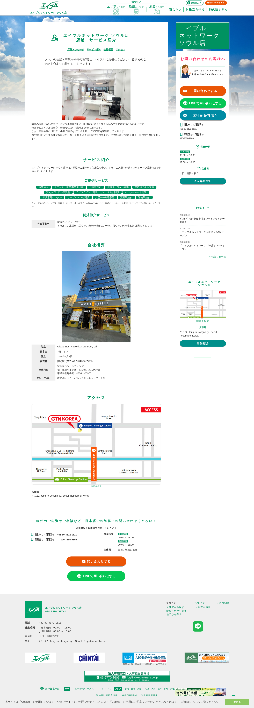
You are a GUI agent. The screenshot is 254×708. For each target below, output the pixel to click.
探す (116, 7)
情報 (195, 10)
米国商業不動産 (149, 695)
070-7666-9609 (187, 138)
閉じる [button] (237, 701)
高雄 (139, 689)
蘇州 (166, 689)
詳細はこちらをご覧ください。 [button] (201, 701)
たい (175, 10)
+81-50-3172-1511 (188, 128)
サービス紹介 (94, 49)
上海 (160, 689)
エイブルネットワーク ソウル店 (63, 607)
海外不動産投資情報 (107, 695)
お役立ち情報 (203, 607)
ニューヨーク (79, 689)
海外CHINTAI (129, 695)
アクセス (120, 49)
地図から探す (174, 614)
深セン (173, 689)
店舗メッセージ (75, 49)
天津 (153, 689)
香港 (127, 689)
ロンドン (101, 689)
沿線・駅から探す (176, 610)
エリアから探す (175, 607)
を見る (218, 10)
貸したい (200, 603)
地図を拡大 (96, 486)
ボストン (91, 689)
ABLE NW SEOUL (56, 611)
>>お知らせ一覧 (217, 256)
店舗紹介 (203, 343)
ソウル (146, 689)
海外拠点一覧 (52, 689)
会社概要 (108, 49)
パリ (110, 689)
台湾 (133, 689)
